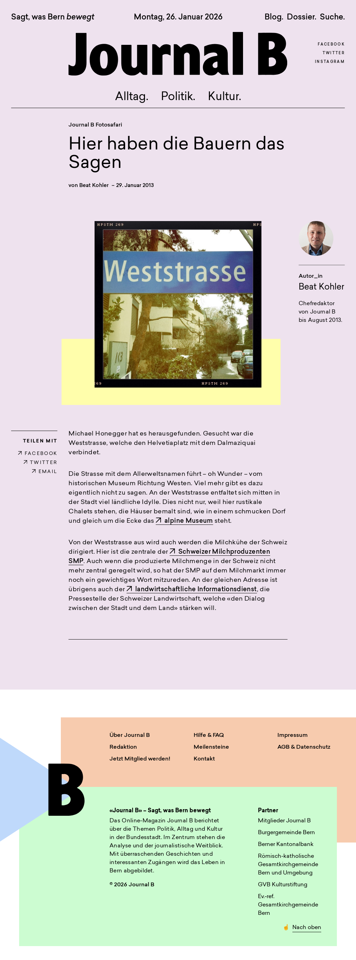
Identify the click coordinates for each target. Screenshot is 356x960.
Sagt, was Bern (52, 18)
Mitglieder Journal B (284, 821)
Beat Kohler (93, 185)
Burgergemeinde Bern (286, 833)
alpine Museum (184, 521)
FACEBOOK (37, 453)
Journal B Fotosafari (95, 125)
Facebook (331, 45)
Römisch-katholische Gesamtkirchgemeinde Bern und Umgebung (288, 865)
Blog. (274, 17)
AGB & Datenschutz (303, 747)
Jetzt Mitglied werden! (140, 759)
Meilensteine (211, 747)
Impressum (292, 735)
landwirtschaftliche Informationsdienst (192, 589)
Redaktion (123, 747)
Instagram (330, 62)
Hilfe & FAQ (209, 735)
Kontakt (204, 759)
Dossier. (301, 17)
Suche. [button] (332, 17)
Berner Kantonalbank (286, 844)
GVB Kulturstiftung (282, 885)
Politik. (178, 97)
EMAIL (44, 472)
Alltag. (131, 97)
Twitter (334, 53)
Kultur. (224, 97)
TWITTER (41, 463)
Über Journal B (130, 735)
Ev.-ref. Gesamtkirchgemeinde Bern (288, 905)
